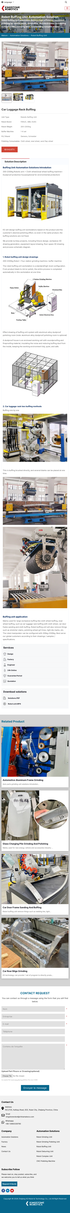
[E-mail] (33, 1024)
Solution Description (15, 161)
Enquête (10, 149)
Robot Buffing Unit (44, 1146)
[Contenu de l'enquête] (33, 1057)
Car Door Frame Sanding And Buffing (22, 907)
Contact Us (5, 1151)
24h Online (12, 670)
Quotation (11, 681)
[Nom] (33, 1009)
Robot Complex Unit (44, 1156)
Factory (10, 659)
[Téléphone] (33, 1031)
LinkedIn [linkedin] (7, 1190)
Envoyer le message (35, 1087)
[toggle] (67, 8)
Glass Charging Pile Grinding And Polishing (25, 843)
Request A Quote (9, 1184)
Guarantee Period (14, 676)
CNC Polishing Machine (46, 1161)
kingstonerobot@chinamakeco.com (20, 1117)
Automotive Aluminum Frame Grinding (23, 780)
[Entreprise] (33, 1016)
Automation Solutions (9, 1137)
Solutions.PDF (14, 698)
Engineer (11, 665)
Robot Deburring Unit (45, 1151)
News (3, 1146)
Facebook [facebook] (3, 1190)
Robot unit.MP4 (14, 704)
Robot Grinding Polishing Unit (48, 1142)
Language (6, 2)
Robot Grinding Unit (44, 1137)
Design (10, 654)
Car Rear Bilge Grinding (15, 971)
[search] (66, 2)
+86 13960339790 (13, 1124)
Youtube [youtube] (12, 1190)
